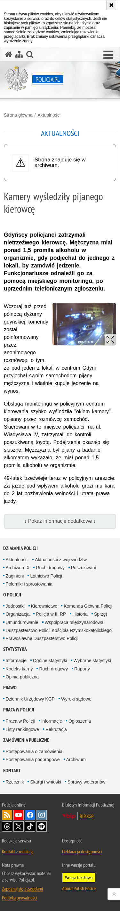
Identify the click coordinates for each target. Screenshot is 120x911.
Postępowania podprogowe (33, 759)
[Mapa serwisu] (19, 54)
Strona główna (18, 115)
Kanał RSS (7, 815)
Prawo (10, 687)
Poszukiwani (83, 567)
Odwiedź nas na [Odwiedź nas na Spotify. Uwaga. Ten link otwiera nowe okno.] (41, 826)
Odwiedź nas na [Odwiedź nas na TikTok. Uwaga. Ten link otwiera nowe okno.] (30, 826)
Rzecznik (15, 781)
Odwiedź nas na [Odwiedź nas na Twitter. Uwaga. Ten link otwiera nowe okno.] (18, 826)
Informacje (16, 660)
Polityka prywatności (19, 897)
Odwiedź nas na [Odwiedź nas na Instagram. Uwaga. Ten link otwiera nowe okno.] (41, 815)
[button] (108, 55)
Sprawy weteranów (86, 781)
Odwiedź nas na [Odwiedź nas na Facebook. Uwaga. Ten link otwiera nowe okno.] (30, 815)
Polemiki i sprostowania (29, 584)
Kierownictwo (44, 606)
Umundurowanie (22, 622)
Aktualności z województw (61, 559)
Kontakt (12, 770)
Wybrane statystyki (92, 660)
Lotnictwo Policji (46, 576)
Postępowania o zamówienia (34, 751)
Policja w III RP (51, 614)
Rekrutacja (56, 729)
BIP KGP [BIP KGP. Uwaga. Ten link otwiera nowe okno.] (86, 816)
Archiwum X (18, 567)
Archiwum (76, 759)
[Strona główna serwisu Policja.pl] (8, 54)
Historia (79, 614)
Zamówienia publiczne (26, 740)
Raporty (82, 668)
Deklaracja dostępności (82, 851)
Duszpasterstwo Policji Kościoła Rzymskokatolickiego (59, 630)
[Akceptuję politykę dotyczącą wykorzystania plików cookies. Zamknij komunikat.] (111, 5)
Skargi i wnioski (45, 781)
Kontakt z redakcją (17, 851)
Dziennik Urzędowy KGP (30, 699)
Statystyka (15, 649)
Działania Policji (20, 548)
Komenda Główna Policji (88, 606)
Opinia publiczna (22, 676)
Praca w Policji (18, 709)
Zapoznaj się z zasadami (22, 888)
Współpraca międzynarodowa (74, 622)
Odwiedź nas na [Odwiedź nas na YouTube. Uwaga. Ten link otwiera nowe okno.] (18, 815)
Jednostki (15, 606)
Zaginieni (15, 576)
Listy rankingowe (22, 729)
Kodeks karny (19, 668)
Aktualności (48, 115)
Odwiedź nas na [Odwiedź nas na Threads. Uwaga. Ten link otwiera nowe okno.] (7, 826)
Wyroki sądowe (76, 699)
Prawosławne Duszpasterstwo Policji (42, 638)
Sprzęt (100, 614)
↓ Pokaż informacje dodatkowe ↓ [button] (60, 521)
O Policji (12, 594)
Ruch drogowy (50, 567)
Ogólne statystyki (50, 660)
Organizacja (18, 614)
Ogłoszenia (79, 721)
